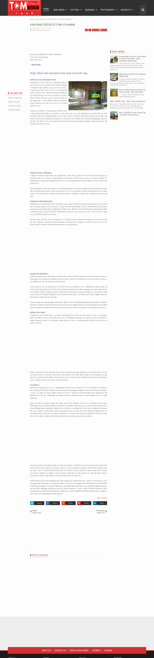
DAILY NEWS (58, 10)
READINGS (89, 10)
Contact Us (60, 649)
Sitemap (108, 649)
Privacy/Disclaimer (79, 649)
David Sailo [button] (36, 64)
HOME (46, 10)
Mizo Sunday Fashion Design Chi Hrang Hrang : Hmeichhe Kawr (132, 90)
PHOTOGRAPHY (107, 10)
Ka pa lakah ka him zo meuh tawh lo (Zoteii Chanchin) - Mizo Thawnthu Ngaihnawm (132, 58)
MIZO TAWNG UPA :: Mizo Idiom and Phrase (127, 100)
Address (96, 649)
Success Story (15, 105)
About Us (46, 649)
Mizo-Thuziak (102, 497)
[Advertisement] (68, 42)
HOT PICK (74, 10)
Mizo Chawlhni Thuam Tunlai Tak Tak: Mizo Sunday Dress (132, 113)
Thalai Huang (15, 109)
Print (95, 29)
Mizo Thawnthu (16, 97)
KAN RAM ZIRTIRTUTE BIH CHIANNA (62, 23)
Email (103, 29)
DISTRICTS (125, 10)
